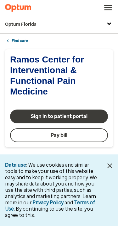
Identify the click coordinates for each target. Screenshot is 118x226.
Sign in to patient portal (59, 116)
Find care (20, 41)
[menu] (108, 8)
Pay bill (59, 135)
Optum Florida (59, 24)
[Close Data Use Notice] (109, 166)
